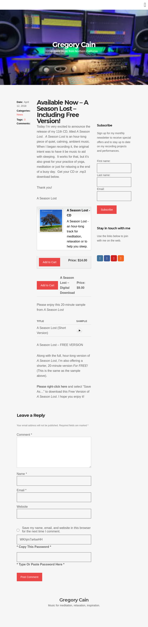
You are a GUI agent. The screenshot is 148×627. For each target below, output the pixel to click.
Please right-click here (52, 386)
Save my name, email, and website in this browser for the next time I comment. (56, 529)
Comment (24, 434)
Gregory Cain (73, 44)
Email (22, 490)
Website (22, 506)
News (20, 114)
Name (22, 473)
